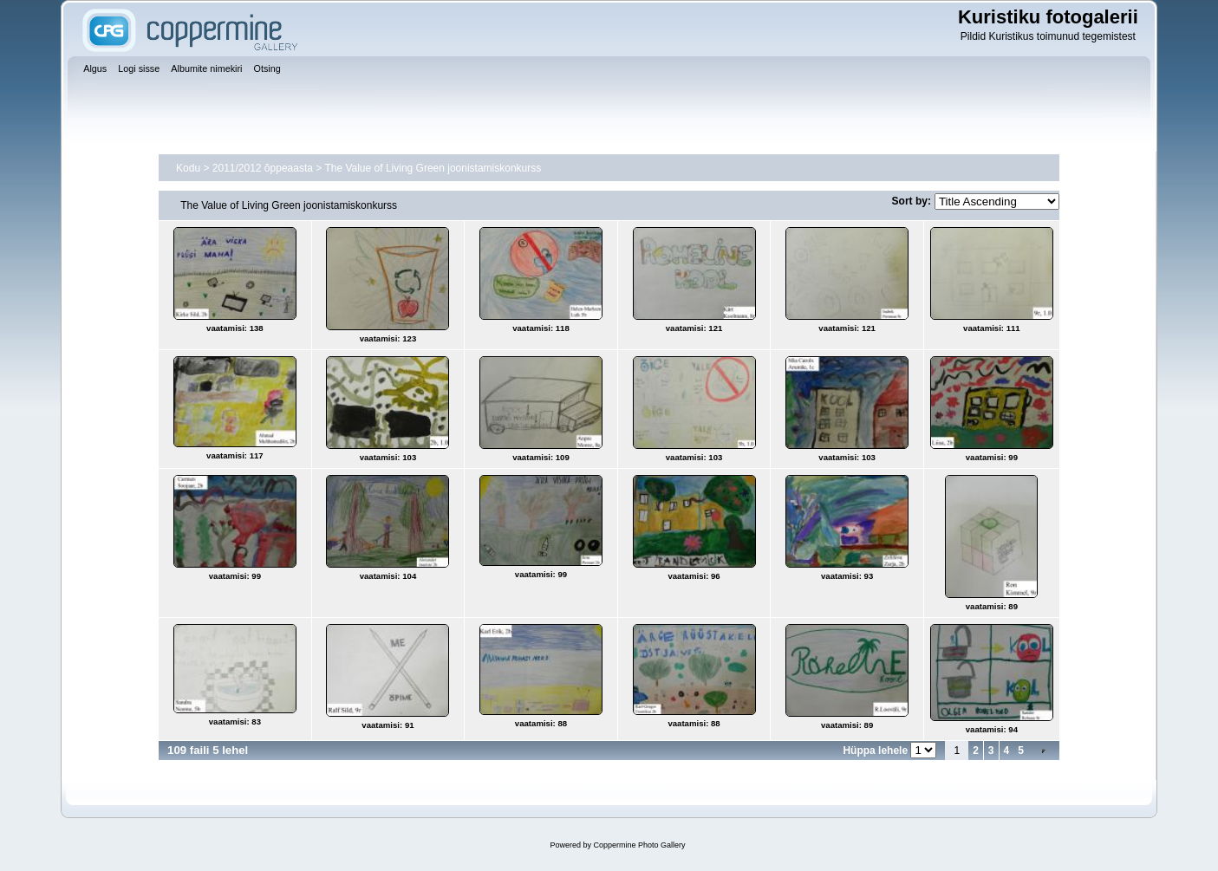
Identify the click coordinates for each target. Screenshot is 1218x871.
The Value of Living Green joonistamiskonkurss (432, 168)
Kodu (188, 168)
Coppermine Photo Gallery (639, 845)
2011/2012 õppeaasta (262, 168)
